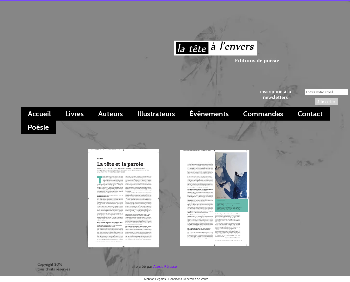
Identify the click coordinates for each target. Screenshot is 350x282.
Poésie (38, 127)
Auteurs (110, 113)
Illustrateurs (156, 113)
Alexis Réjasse (165, 266)
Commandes (263, 113)
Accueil (39, 113)
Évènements (209, 113)
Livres (74, 113)
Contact (310, 113)
